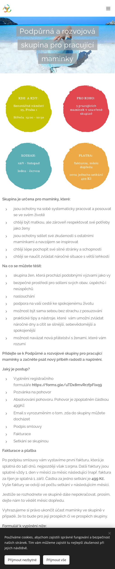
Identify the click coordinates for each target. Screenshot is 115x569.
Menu (108, 8)
